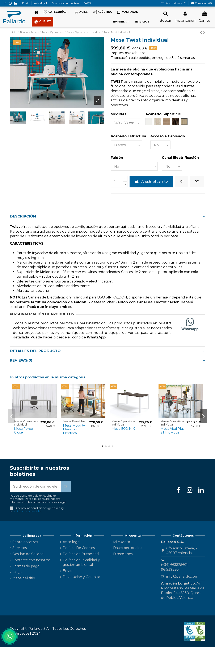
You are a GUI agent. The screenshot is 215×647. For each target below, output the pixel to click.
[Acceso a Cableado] (160, 145)
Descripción (107, 216)
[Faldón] (134, 166)
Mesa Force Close (23, 430)
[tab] (107, 216)
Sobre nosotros (25, 542)
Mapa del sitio (23, 578)
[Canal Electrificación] (172, 166)
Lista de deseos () (174, 3)
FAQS (87, 3)
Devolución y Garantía (81, 577)
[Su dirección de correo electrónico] (35, 486)
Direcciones (122, 554)
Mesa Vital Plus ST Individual (172, 430)
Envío (26, 3)
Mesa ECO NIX (123, 429)
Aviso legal (40, 3)
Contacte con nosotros (65, 3)
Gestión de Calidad (28, 554)
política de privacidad (27, 511)
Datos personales (127, 548)
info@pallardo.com (182, 576)
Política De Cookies (79, 548)
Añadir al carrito (151, 181)
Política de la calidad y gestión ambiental (81, 562)
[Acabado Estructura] (126, 145)
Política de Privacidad (81, 554)
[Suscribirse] (66, 486)
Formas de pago (25, 566)
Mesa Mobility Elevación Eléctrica (74, 429)
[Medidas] (126, 122)
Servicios (19, 548)
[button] (56, 12)
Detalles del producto (107, 351)
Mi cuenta (121, 542)
